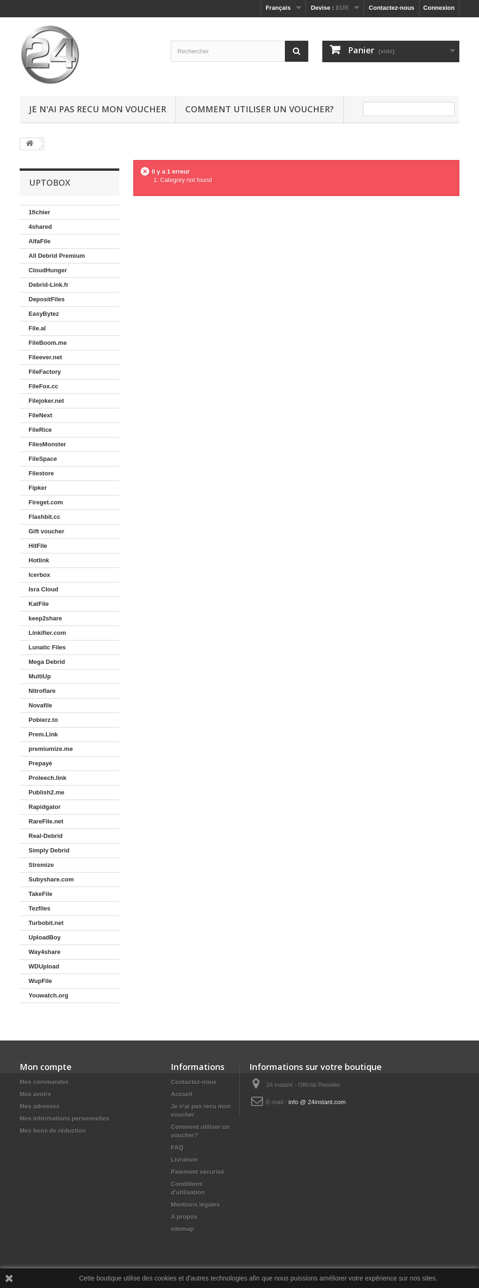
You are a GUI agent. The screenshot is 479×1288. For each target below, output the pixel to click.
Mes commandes (44, 1081)
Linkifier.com (47, 632)
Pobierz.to (43, 719)
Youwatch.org (48, 995)
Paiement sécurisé (197, 1171)
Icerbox (39, 574)
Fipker (38, 487)
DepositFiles (47, 299)
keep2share (45, 618)
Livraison (184, 1159)
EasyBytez (44, 313)
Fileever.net (45, 357)
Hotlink (39, 560)
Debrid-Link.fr (48, 284)
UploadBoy (45, 937)
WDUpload (44, 966)
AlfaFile (40, 241)
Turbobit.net (46, 922)
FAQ (177, 1147)
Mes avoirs (35, 1094)
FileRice (40, 429)
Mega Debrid (47, 661)
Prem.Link (43, 734)
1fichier (39, 212)
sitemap (182, 1228)
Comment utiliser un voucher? (259, 109)
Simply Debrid (49, 850)
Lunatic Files (47, 647)
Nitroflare (42, 690)
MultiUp (40, 676)
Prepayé (40, 763)
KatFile (39, 603)
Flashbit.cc (44, 516)
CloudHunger (48, 270)
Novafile (40, 705)
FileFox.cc (43, 386)
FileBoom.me (48, 342)
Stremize (41, 864)
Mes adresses (39, 1106)
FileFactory (45, 371)
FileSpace (43, 458)
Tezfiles (40, 908)
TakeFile (40, 893)
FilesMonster (47, 444)
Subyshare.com (51, 879)
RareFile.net (46, 821)
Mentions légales (195, 1204)
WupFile (40, 980)
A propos (184, 1216)
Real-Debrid (46, 835)
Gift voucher (47, 531)
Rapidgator (45, 806)
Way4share (44, 951)
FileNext (40, 415)
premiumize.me (51, 748)
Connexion (439, 7)
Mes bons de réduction (53, 1130)
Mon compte (46, 1066)
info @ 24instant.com (317, 1102)
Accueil (181, 1094)
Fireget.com (46, 502)
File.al (37, 328)
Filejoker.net (46, 400)
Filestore (41, 473)
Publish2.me (47, 792)
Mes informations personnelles (64, 1118)
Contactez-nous (391, 7)
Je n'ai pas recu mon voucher (97, 109)
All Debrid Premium (57, 255)
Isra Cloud (43, 589)
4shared (40, 226)
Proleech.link (47, 777)
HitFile (38, 545)
